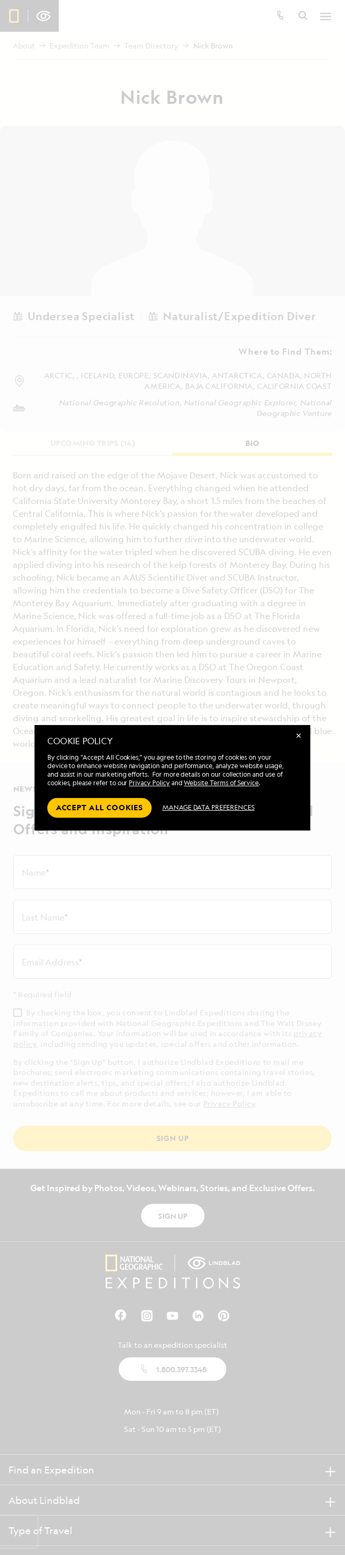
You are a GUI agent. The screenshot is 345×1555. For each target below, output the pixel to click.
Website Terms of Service (221, 782)
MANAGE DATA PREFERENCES (208, 807)
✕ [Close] (298, 735)
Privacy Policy (149, 782)
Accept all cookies (99, 807)
